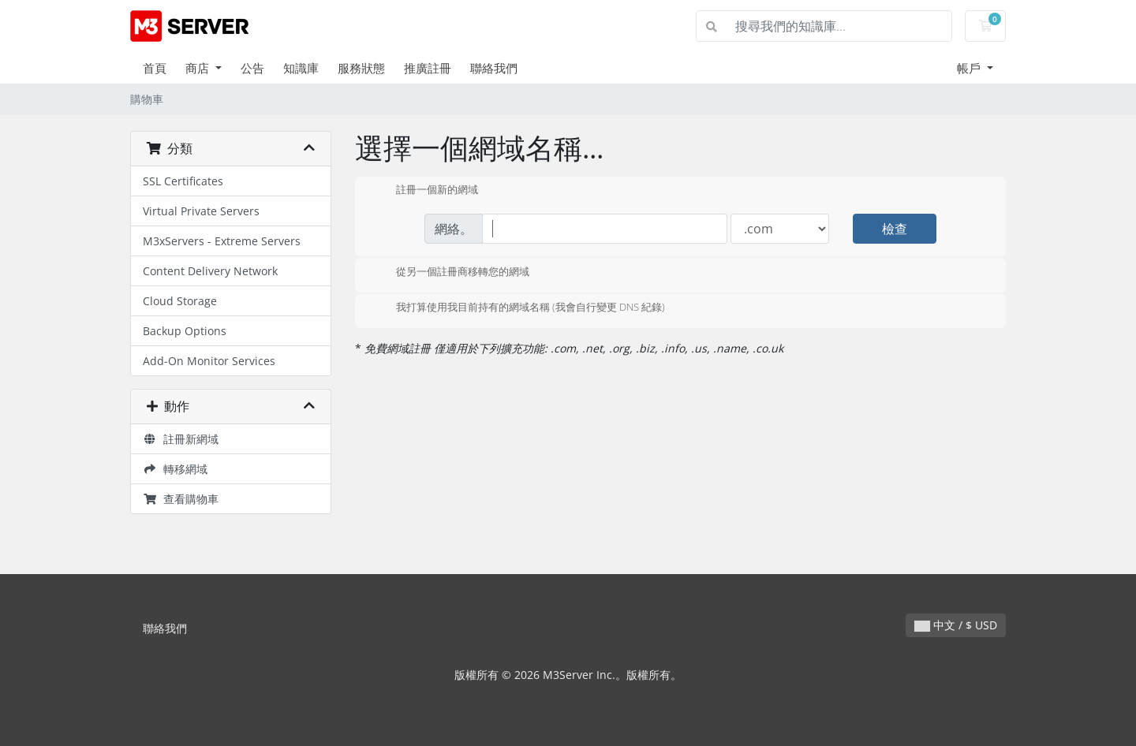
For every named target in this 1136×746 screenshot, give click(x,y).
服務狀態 (361, 68)
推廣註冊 (427, 68)
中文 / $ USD (955, 624)
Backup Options (184, 330)
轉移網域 (175, 468)
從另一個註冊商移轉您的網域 (450, 273)
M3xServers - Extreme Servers (222, 240)
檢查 (894, 228)
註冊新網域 (181, 438)
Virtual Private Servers (201, 210)
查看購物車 (181, 498)
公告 (252, 68)
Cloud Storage (180, 300)
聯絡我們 (494, 68)
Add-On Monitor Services (209, 360)
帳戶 (970, 68)
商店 (198, 68)
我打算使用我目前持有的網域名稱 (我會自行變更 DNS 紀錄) (518, 308)
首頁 (154, 68)
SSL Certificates (183, 180)
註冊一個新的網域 (424, 191)
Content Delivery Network (210, 270)
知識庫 (301, 68)
